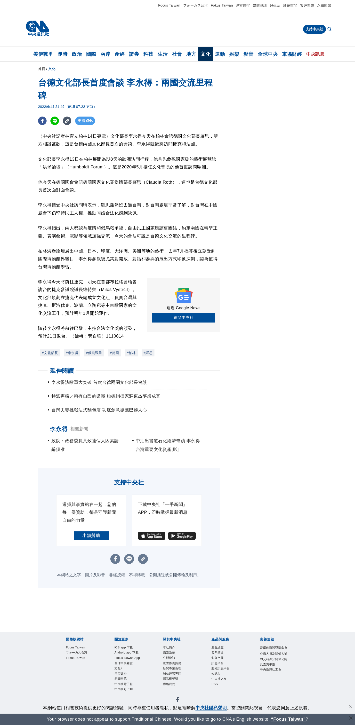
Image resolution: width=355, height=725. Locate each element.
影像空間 (290, 5)
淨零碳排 (243, 5)
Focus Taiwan (169, 5)
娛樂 (234, 54)
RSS (215, 689)
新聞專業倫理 (173, 671)
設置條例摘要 (173, 665)
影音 (248, 54)
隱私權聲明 (172, 683)
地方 (191, 54)
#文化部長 (50, 353)
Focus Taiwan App (125, 662)
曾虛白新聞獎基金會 (274, 651)
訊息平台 (218, 665)
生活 (163, 54)
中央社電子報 (125, 695)
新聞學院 (121, 689)
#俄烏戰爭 (94, 353)
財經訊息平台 (222, 671)
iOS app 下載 (125, 648)
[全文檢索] (330, 29)
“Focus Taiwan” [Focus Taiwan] (288, 719)
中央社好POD (125, 701)
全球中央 (268, 54)
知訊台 (216, 677)
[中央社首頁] (37, 28)
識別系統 (170, 654)
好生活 (275, 5)
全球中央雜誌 (125, 671)
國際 (91, 54)
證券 (134, 54)
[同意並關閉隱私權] (351, 707)
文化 (205, 54)
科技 (148, 54)
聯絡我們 (170, 689)
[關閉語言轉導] (351, 718)
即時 (62, 54)
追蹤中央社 (184, 317)
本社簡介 (170, 648)
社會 (177, 54)
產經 (120, 54)
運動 (220, 54)
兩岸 (105, 54)
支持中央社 (314, 29)
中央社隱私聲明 (211, 707)
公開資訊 (170, 660)
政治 (77, 54)
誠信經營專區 (173, 677)
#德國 (114, 353)
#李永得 (72, 353)
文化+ (119, 677)
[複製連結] (67, 121)
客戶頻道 (307, 5)
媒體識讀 (260, 5)
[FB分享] (42, 121)
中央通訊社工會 (272, 678)
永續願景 (324, 5)
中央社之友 (220, 683)
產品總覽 (218, 648)
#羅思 (148, 353)
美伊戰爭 (43, 54)
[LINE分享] (54, 121)
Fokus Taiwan (222, 5)
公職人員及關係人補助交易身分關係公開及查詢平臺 (274, 666)
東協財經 (292, 54)
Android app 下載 (128, 654)
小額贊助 (91, 535)
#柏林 (131, 353)
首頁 (41, 69)
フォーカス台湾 (195, 5)
